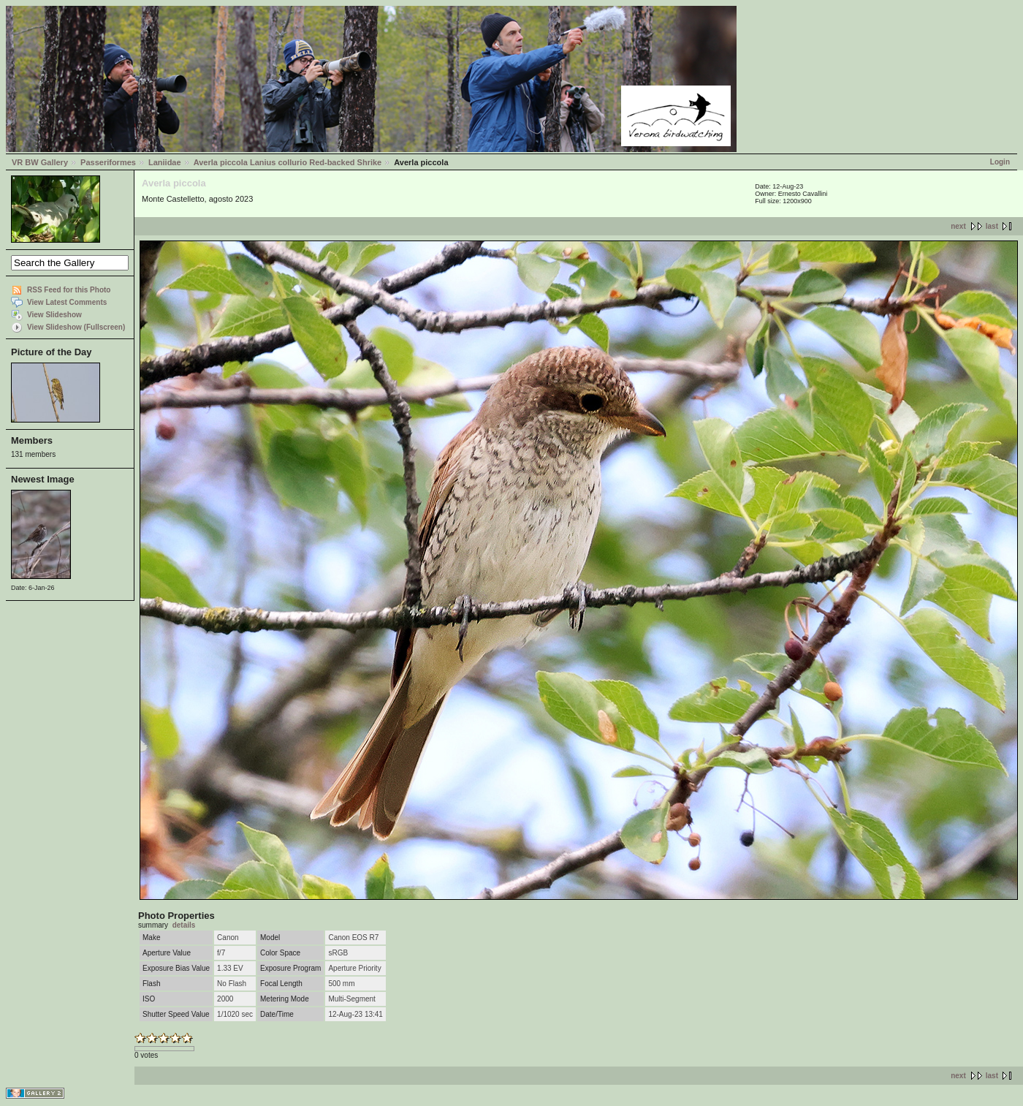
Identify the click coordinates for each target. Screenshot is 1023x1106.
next (958, 226)
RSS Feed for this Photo (68, 290)
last (992, 226)
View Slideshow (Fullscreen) (76, 327)
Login (1000, 162)
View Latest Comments (67, 302)
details (184, 925)
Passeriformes (108, 162)
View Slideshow (54, 315)
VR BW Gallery (40, 162)
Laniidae (164, 162)
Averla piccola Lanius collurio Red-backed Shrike (288, 162)
